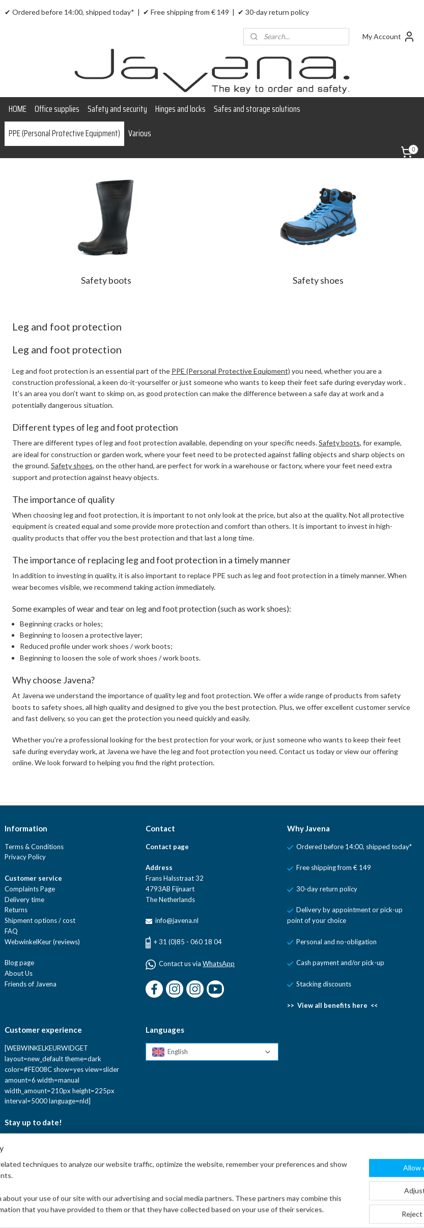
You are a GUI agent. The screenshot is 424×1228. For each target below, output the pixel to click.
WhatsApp (219, 964)
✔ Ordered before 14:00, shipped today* (69, 12)
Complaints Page (30, 889)
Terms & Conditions (34, 847)
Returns (16, 910)
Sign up (24, 1165)
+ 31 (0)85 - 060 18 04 (188, 942)
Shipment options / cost (40, 920)
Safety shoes (318, 280)
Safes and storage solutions (257, 108)
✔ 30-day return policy (273, 12)
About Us (19, 973)
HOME (17, 108)
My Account (388, 37)
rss (253, 1209)
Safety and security (117, 108)
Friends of (19, 984)
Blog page (19, 963)
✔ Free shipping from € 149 (186, 12)
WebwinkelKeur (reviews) (42, 942)
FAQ (11, 931)
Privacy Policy (25, 857)
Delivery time (24, 899)
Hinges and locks (180, 108)
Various (139, 133)
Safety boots (106, 280)
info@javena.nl (176, 920)
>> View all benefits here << (332, 1005)
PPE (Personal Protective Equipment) (64, 133)
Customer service (33, 878)
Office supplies (57, 108)
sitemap (234, 1209)
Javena (45, 984)
